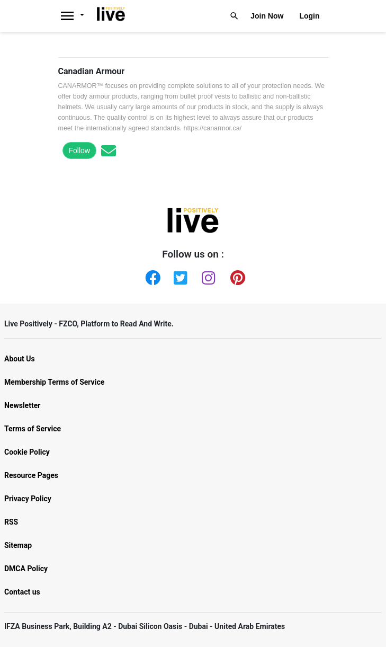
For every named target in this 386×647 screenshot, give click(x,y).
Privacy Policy (27, 498)
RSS (11, 522)
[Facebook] (150, 275)
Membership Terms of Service (54, 382)
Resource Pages (31, 475)
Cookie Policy (27, 452)
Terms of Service (32, 428)
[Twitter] (179, 275)
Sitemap (18, 545)
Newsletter (22, 405)
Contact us (22, 592)
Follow (79, 150)
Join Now (266, 16)
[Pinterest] (235, 275)
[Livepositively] (76, 15)
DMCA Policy (26, 568)
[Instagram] (207, 275)
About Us (19, 358)
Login (309, 16)
